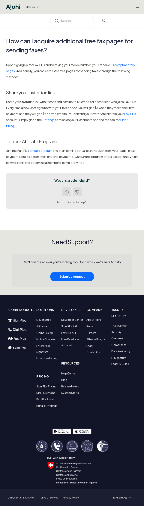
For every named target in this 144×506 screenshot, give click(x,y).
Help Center (68, 373)
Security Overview (117, 335)
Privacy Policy (71, 497)
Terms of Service (49, 497)
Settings (48, 120)
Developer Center (72, 319)
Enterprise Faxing (46, 358)
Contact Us (93, 352)
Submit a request (72, 276)
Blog (64, 379)
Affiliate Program (96, 339)
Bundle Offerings (46, 405)
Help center (32, 7)
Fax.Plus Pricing (45, 399)
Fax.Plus (130, 114)
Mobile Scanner (45, 339)
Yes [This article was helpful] (66, 191)
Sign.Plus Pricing (46, 386)
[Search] (72, 20)
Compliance (119, 344)
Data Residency (120, 351)
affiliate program (41, 151)
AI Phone (41, 326)
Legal (89, 345)
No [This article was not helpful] (77, 191)
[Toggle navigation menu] (137, 7)
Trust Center (119, 325)
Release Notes (70, 386)
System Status (70, 392)
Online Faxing (44, 332)
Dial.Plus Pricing (46, 392)
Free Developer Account (70, 342)
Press (89, 326)
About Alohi (93, 319)
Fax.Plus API (68, 332)
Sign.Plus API (69, 326)
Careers (91, 332)
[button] (121, 497)
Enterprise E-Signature (44, 348)
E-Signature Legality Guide (120, 360)
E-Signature (43, 319)
